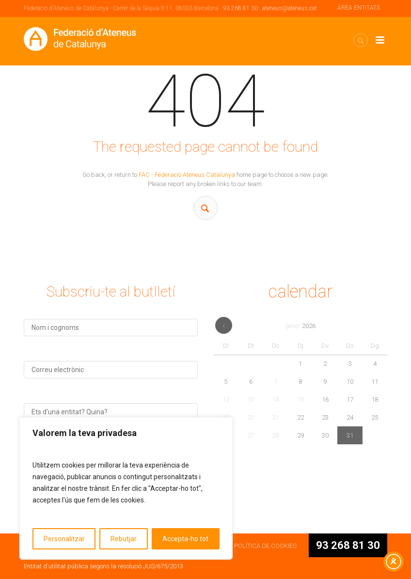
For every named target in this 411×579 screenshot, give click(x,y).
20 (250, 417)
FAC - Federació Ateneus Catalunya (187, 174)
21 (275, 417)
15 (300, 399)
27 (250, 435)
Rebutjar (124, 539)
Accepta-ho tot (185, 539)
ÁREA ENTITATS (358, 7)
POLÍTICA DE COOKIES (265, 545)
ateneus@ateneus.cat (289, 8)
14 (275, 399)
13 (250, 399)
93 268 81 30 (240, 8)
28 (275, 435)
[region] (126, 488)
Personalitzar (64, 539)
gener (300, 325)
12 (225, 399)
